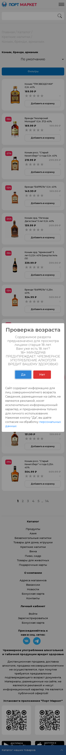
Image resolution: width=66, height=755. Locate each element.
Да (23, 374)
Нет (42, 374)
